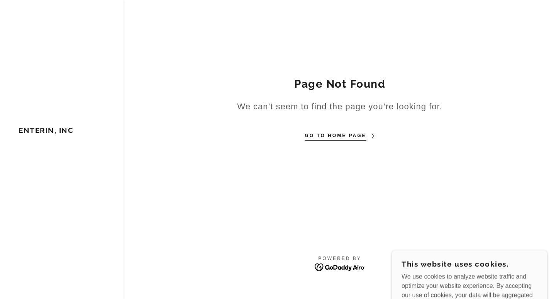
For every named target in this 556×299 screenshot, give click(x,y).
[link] (46, 130)
